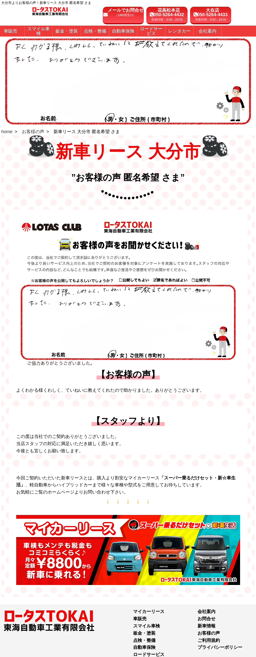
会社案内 (206, 611)
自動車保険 (144, 647)
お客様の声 (33, 131)
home (6, 131)
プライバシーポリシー (220, 647)
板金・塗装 (144, 633)
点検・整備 (144, 640)
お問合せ (206, 618)
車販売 (140, 618)
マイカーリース (148, 611)
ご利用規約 (209, 640)
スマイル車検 (146, 625)
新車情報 (206, 625)
